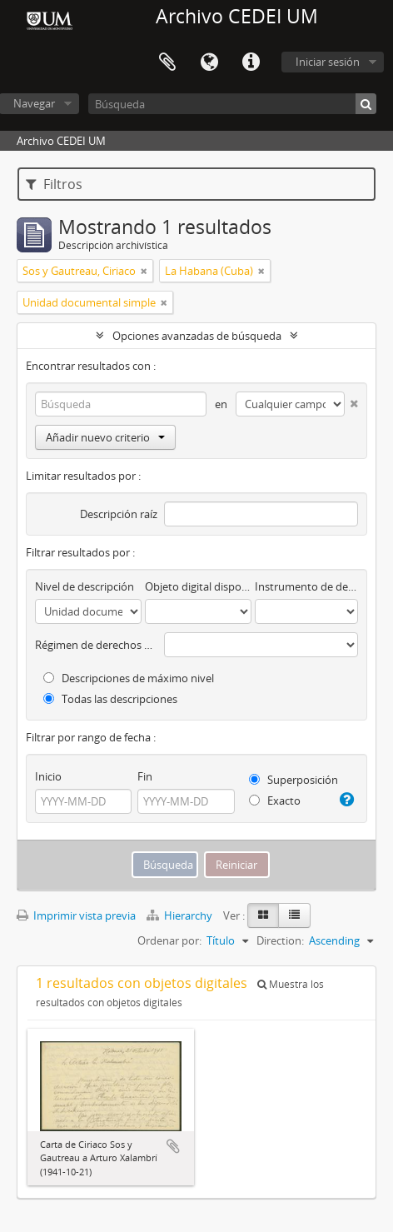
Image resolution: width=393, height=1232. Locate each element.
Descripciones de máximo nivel (128, 678)
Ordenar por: (169, 940)
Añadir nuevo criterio (105, 437)
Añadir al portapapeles (173, 1146)
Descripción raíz (118, 513)
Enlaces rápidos (250, 62)
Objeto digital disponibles (198, 586)
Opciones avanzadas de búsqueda (196, 335)
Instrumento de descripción (306, 586)
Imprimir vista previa (76, 915)
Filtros (54, 184)
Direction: (280, 940)
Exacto (275, 800)
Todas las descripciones (110, 698)
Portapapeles (167, 62)
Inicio (48, 776)
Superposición (293, 779)
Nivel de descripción (84, 586)
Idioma (209, 62)
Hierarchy (181, 915)
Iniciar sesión (328, 61)
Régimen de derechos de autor (96, 644)
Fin (144, 776)
